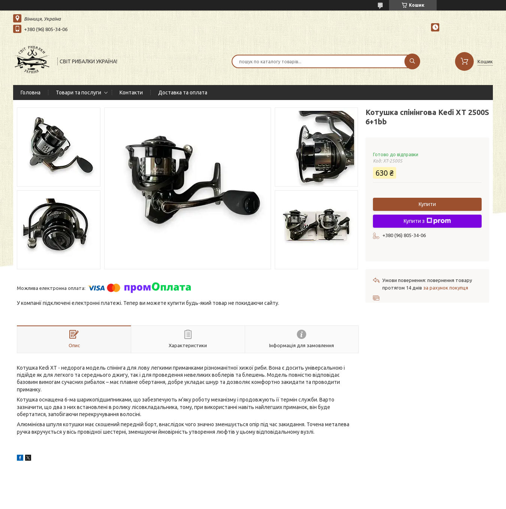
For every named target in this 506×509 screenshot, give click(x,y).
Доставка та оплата (182, 92)
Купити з (427, 221)
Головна (30, 92)
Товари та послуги (78, 92)
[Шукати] (412, 61)
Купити (427, 204)
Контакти (131, 92)
